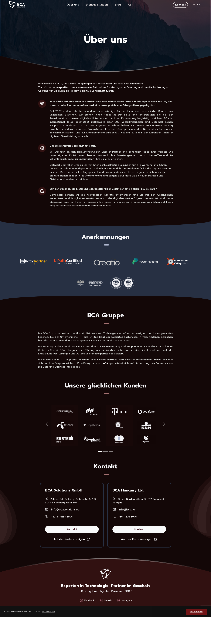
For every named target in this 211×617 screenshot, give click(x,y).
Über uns (73, 5)
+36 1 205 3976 (128, 517)
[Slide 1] (100, 451)
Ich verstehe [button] (196, 611)
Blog (118, 5)
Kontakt (180, 5)
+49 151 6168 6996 (62, 517)
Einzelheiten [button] (48, 611)
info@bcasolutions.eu (65, 509)
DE (194, 4)
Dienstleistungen (97, 5)
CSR (130, 5)
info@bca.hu (127, 509)
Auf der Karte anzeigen (69, 539)
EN (198, 4)
